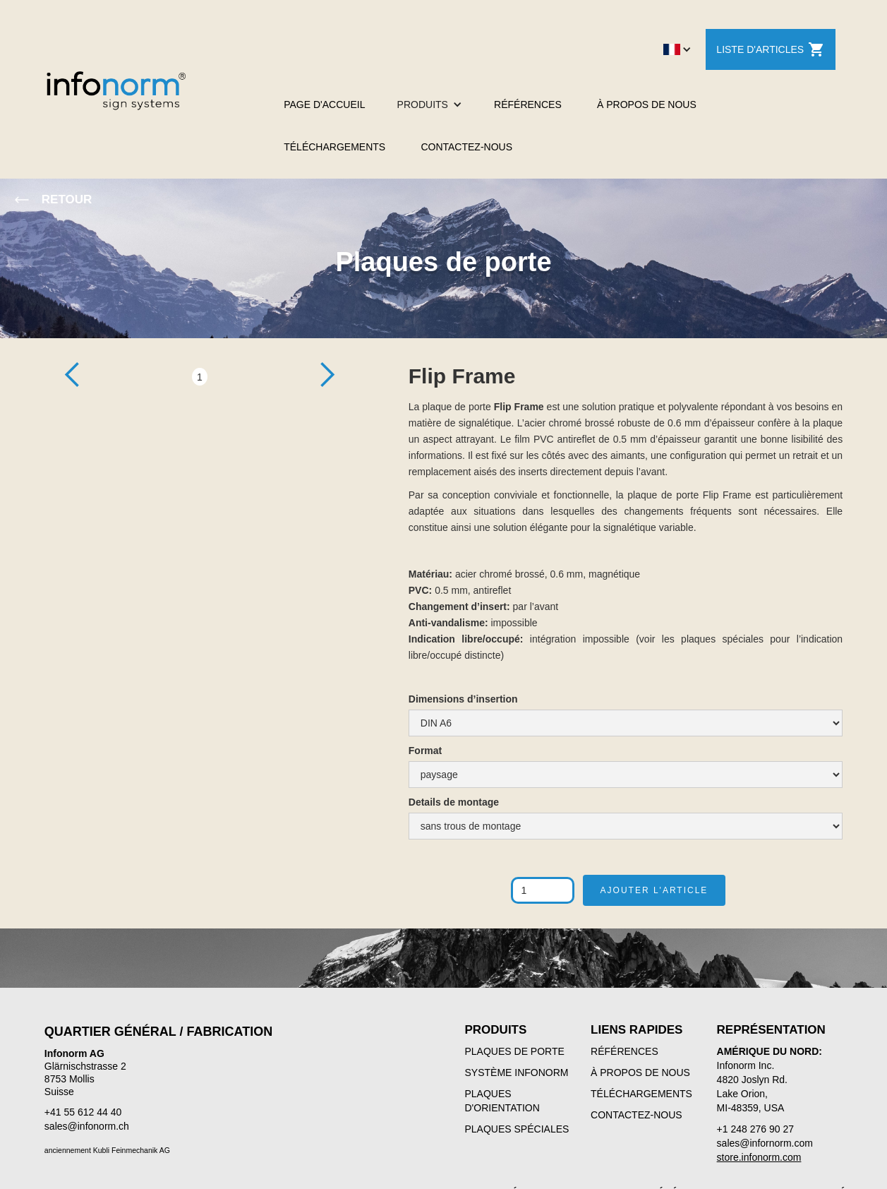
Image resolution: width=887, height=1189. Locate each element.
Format (425, 750)
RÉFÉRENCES (528, 104)
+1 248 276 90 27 (755, 1129)
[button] (677, 49)
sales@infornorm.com (765, 1143)
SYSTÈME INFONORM (517, 1072)
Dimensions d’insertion (463, 699)
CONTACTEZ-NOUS (466, 147)
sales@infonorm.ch (86, 1126)
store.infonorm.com (759, 1157)
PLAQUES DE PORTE (515, 1051)
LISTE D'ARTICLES (770, 49)
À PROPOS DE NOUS (646, 104)
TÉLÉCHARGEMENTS (334, 147)
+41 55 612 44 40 (82, 1112)
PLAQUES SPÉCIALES (517, 1129)
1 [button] (200, 377)
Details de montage (454, 802)
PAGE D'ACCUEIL (324, 104)
